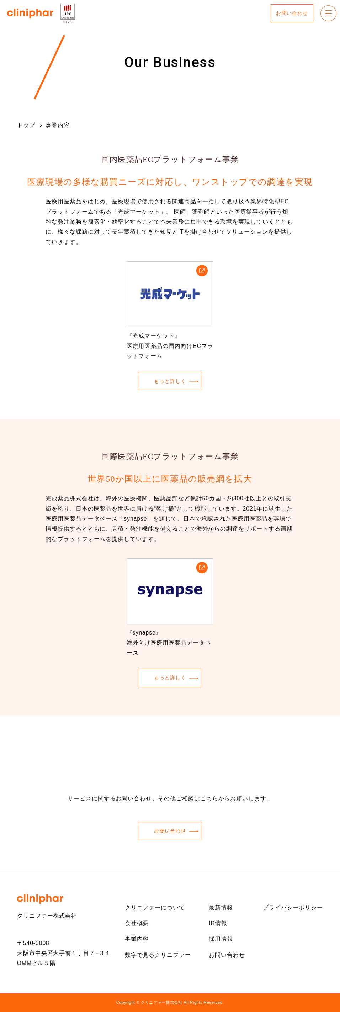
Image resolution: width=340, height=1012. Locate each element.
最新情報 (221, 907)
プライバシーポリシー (293, 907)
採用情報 (221, 939)
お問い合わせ (292, 13)
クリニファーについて (155, 907)
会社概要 (137, 923)
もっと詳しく (170, 381)
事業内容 (137, 939)
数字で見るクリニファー (158, 955)
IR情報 (218, 923)
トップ (26, 125)
